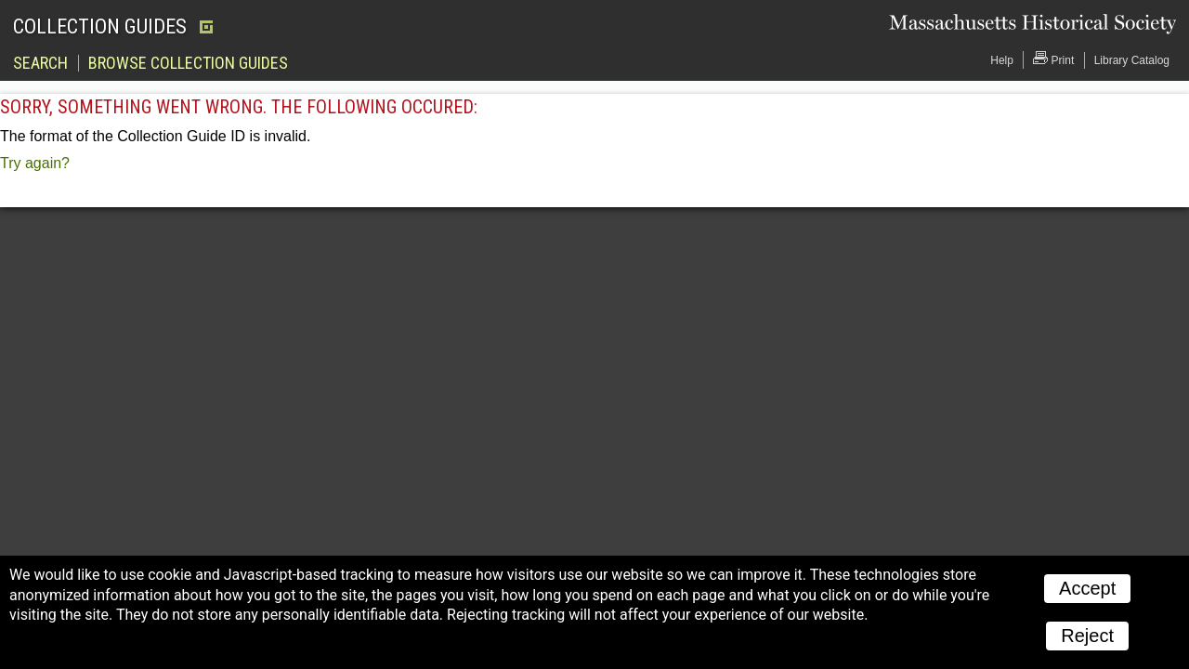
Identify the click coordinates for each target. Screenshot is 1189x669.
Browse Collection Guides (188, 63)
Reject (1087, 635)
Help (1001, 60)
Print (1053, 59)
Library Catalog (1131, 60)
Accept (1087, 588)
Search (40, 63)
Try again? (35, 163)
